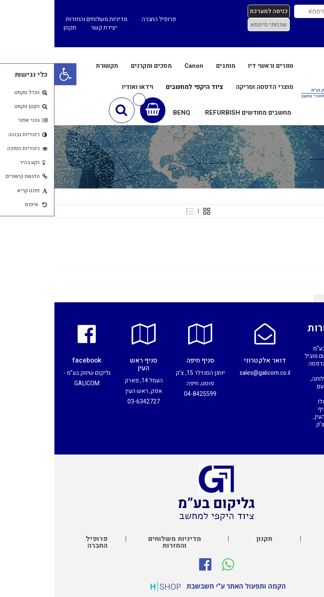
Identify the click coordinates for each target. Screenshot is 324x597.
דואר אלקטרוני (210, 360)
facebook (32, 360)
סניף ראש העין (89, 364)
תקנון (15, 28)
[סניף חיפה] (146, 333)
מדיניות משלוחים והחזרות (42, 19)
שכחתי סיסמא (214, 24)
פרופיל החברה (104, 19)
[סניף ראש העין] (89, 333)
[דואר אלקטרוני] (210, 333)
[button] (11, 74)
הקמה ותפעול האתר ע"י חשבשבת (182, 586)
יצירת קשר (49, 28)
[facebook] (32, 333)
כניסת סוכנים (301, 37)
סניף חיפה (146, 360)
